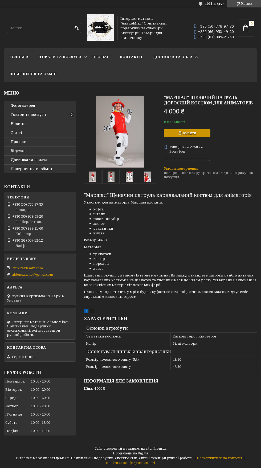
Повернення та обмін (33, 73)
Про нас (100, 56)
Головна (18, 56)
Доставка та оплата (175, 56)
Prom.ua (159, 448)
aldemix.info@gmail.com (32, 274)
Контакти (131, 56)
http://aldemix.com (27, 268)
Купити (189, 133)
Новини (18, 123)
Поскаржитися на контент (219, 458)
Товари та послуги (60, 56)
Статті (16, 132)
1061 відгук (215, 3)
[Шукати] (76, 28)
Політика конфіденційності (130, 463)
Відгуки (18, 150)
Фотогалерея (23, 105)
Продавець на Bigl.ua (130, 453)
